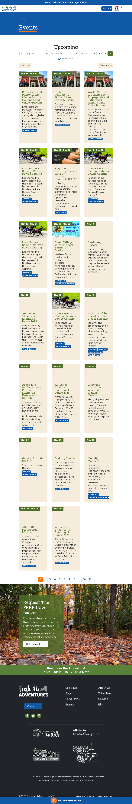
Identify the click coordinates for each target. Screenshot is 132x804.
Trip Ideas (104, 693)
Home (22, 19)
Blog (101, 704)
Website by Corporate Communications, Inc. (94, 796)
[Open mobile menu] (127, 8)
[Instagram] (39, 716)
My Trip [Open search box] (107, 8)
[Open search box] (122, 8)
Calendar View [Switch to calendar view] (66, 58)
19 (90, 579)
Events (69, 704)
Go (110, 53)
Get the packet (35, 644)
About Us (104, 687)
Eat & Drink (72, 698)
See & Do (71, 687)
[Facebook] (27, 716)
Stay (68, 693)
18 (84, 579)
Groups (103, 698)
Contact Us (33, 706)
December (106, 65)
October (25, 65)
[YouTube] (33, 716)
